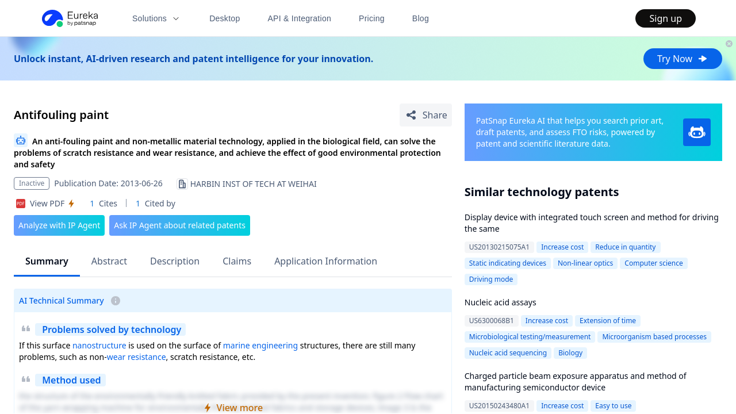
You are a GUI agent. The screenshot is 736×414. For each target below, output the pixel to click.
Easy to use (613, 406)
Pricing (372, 18)
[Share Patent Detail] (426, 114)
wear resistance (136, 356)
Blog (420, 18)
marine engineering (260, 345)
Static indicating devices (507, 263)
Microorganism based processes (654, 337)
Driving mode (491, 279)
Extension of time (608, 320)
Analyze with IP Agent (59, 225)
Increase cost (562, 247)
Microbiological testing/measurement (530, 337)
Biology (570, 353)
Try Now (682, 58)
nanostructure (99, 345)
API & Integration (299, 18)
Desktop (224, 18)
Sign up (665, 18)
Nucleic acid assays (500, 302)
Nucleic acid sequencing (508, 353)
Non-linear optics (585, 263)
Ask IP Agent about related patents (180, 225)
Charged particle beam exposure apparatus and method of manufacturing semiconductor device (576, 381)
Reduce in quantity (625, 247)
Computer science (653, 263)
